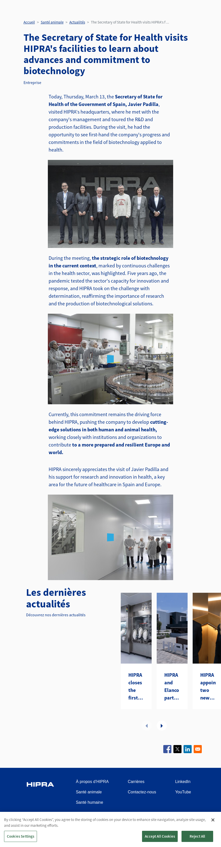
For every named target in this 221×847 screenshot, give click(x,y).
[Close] (212, 819)
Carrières (136, 781)
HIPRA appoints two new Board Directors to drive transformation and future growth (208, 687)
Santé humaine (89, 802)
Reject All (197, 836)
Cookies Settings (20, 836)
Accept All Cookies (160, 836)
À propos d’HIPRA (92, 781)
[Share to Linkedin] (188, 749)
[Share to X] (177, 749)
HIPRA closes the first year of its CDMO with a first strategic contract (136, 687)
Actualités (77, 22)
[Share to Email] (198, 749)
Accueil (29, 22)
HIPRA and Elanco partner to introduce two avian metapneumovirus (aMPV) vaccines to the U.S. (172, 687)
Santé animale (52, 22)
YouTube (183, 792)
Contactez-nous (142, 792)
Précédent (147, 726)
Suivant (162, 726)
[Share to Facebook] (167, 749)
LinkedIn (183, 781)
